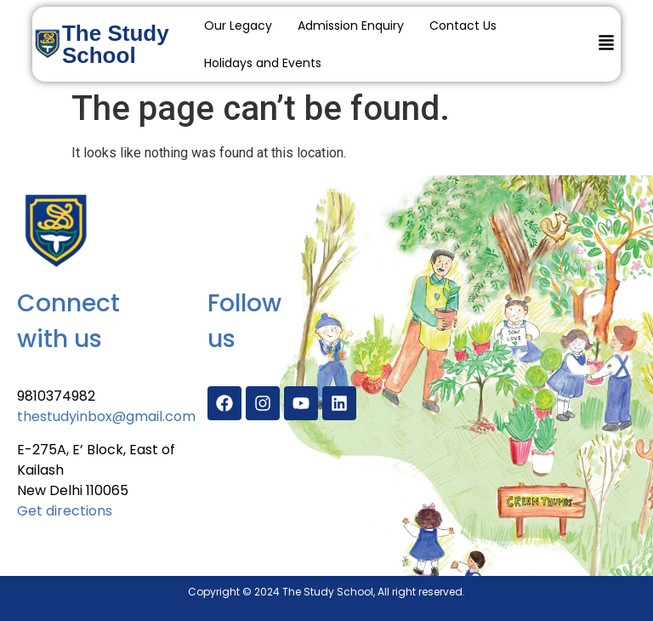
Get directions (64, 511)
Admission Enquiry (351, 25)
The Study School (115, 44)
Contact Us (463, 25)
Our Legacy (238, 25)
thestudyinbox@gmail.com (106, 416)
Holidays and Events (262, 62)
